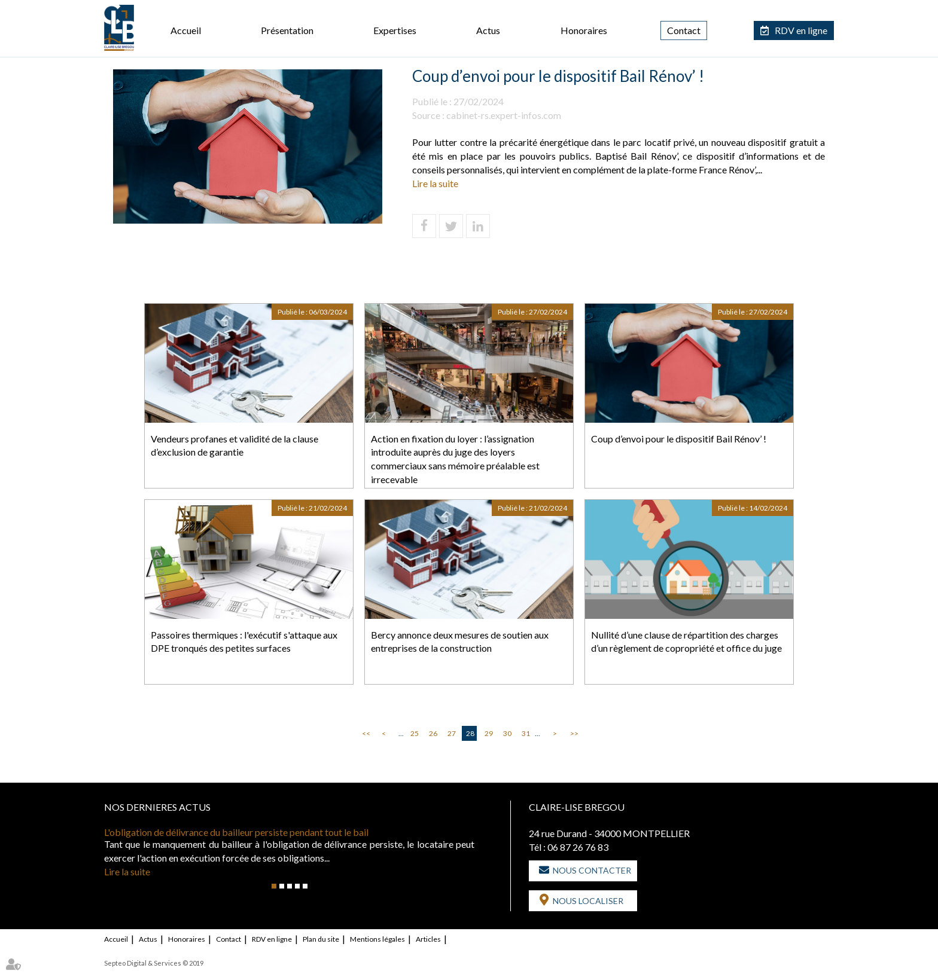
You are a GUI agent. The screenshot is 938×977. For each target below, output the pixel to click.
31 (526, 733)
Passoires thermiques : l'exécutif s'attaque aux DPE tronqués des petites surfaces (244, 641)
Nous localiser (588, 901)
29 (489, 733)
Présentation (287, 30)
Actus (488, 30)
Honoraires (584, 30)
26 (433, 733)
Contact (684, 30)
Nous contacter (592, 870)
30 (507, 733)
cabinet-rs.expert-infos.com (503, 115)
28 (470, 733)
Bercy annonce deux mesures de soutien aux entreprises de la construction (460, 641)
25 (414, 733)
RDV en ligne (801, 30)
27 (451, 733)
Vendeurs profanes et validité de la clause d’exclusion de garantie (234, 445)
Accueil (185, 30)
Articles (428, 939)
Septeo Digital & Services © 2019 (153, 963)
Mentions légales (377, 939)
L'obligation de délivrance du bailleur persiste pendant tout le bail (236, 832)
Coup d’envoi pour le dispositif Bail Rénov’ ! (678, 438)
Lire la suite (435, 183)
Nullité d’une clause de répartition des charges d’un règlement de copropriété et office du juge (686, 641)
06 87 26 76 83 (577, 847)
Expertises (394, 30)
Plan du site (321, 939)
